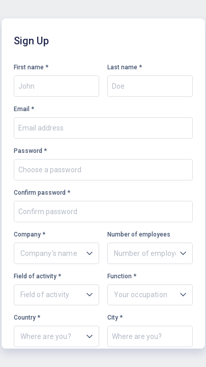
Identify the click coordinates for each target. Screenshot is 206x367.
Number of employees (138, 234)
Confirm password (40, 192)
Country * (27, 317)
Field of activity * (37, 276)
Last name (122, 67)
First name (29, 67)
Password (28, 150)
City (112, 317)
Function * (121, 276)
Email (22, 109)
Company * (29, 234)
